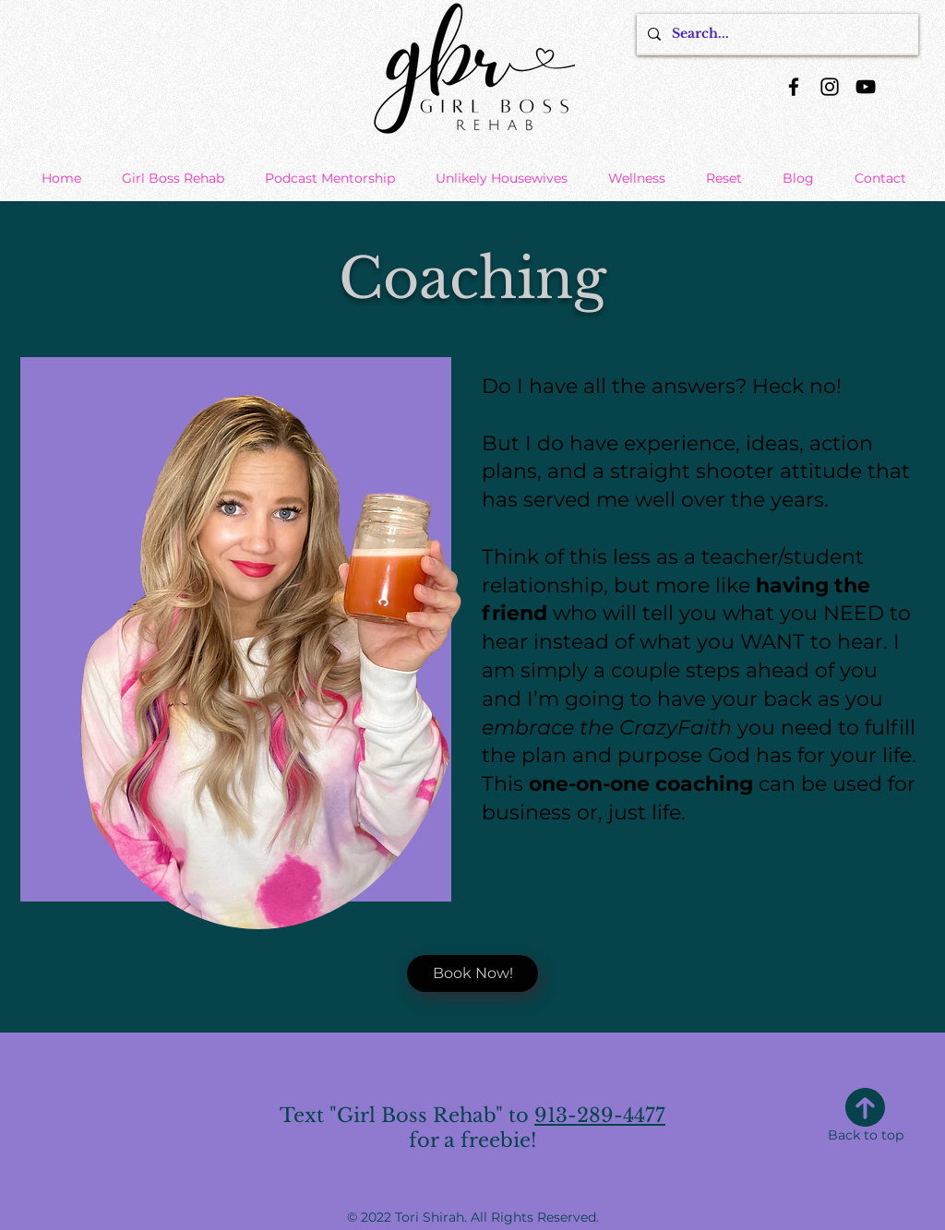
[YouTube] (866, 87)
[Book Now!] (472, 973)
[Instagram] (830, 87)
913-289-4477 (599, 1116)
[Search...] (775, 34)
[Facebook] (794, 87)
